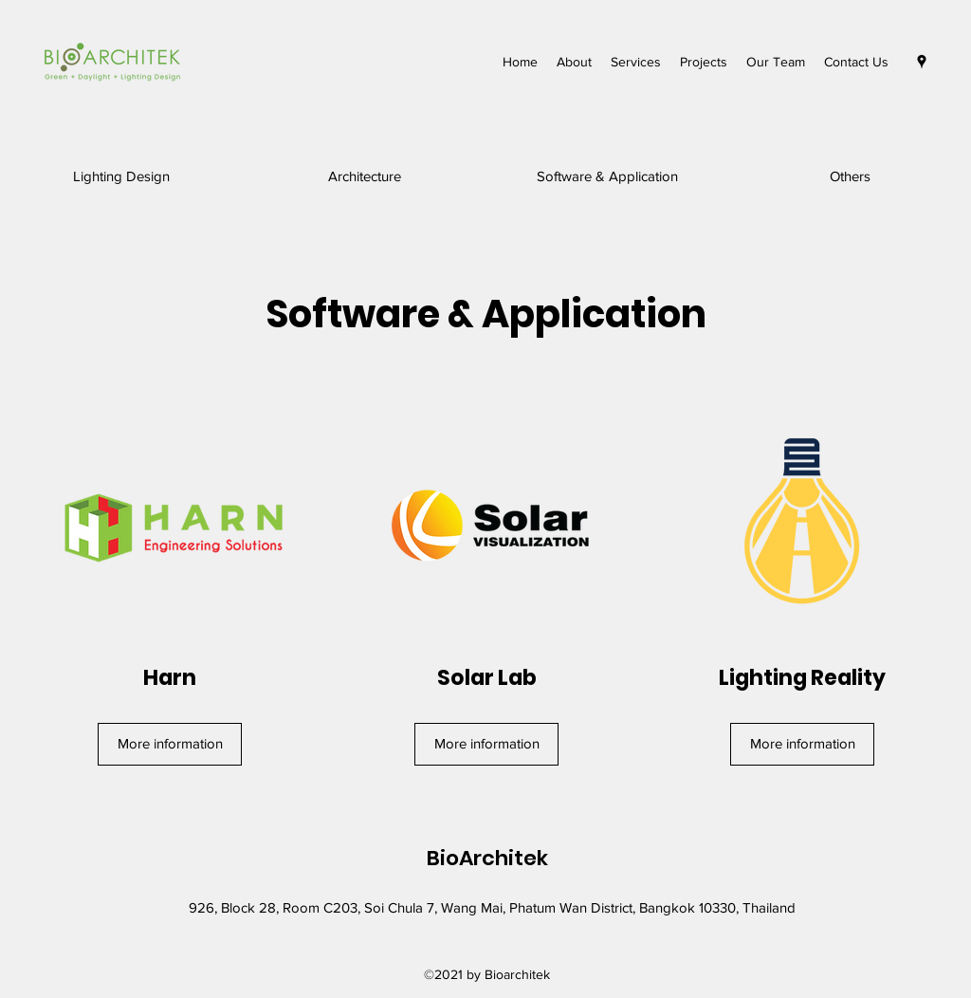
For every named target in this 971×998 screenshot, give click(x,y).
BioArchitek (487, 858)
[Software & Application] (607, 176)
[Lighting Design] (121, 176)
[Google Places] (921, 61)
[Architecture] (364, 176)
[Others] (850, 176)
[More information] (170, 744)
